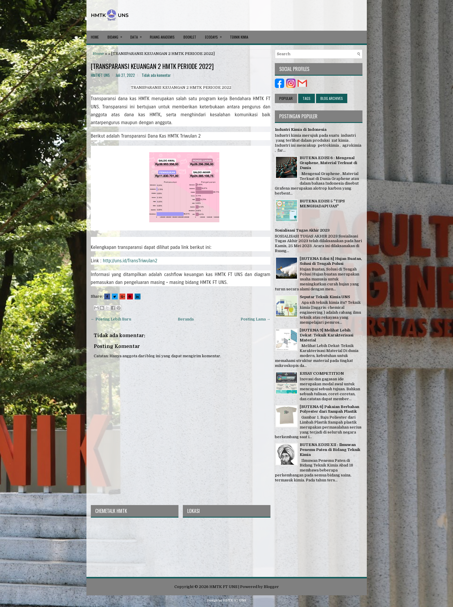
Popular (286, 98)
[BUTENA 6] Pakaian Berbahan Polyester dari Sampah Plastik (329, 409)
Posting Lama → (255, 319)
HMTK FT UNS (223, 587)
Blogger (271, 587)
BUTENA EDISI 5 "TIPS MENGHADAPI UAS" (322, 203)
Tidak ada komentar (156, 75)
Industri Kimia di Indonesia (301, 129)
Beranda (186, 319)
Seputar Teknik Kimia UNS (325, 297)
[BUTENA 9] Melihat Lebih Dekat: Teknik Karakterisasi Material (326, 335)
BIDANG (116, 35)
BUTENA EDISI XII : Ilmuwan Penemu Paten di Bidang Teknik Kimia (330, 450)
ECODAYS (215, 35)
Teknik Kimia (239, 36)
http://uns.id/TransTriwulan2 (130, 260)
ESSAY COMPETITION (322, 373)
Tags (306, 98)
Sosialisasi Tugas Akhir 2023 (302, 230)
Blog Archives (331, 98)
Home (95, 36)
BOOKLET (189, 36)
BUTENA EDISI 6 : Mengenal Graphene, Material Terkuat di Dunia (328, 163)
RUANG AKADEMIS (162, 36)
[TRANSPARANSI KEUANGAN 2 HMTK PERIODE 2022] (152, 66)
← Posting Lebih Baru (111, 319)
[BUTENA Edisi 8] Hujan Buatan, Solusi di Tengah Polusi (331, 261)
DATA (137, 35)
